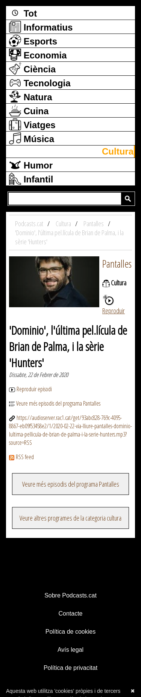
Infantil (31, 179)
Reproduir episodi (30, 389)
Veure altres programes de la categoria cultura (70, 517)
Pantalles (117, 263)
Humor (31, 165)
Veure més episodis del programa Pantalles (54, 403)
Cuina (29, 110)
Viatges (32, 124)
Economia (38, 55)
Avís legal (70, 649)
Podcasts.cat (29, 223)
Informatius (41, 27)
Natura (30, 96)
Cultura (117, 151)
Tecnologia (40, 83)
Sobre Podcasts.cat (70, 595)
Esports (33, 41)
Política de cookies (70, 631)
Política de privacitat (70, 668)
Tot (23, 13)
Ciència (32, 69)
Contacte (70, 613)
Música (31, 138)
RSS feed (21, 457)
